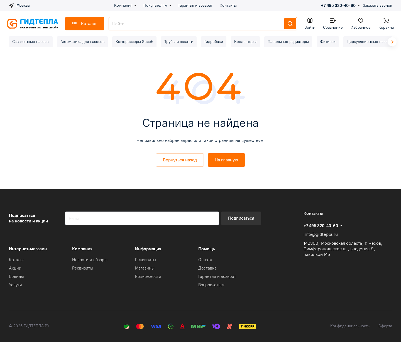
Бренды (16, 276)
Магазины (145, 268)
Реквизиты (82, 268)
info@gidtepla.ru (321, 234)
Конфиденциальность (350, 326)
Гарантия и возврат (217, 276)
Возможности (148, 276)
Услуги (15, 284)
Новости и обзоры (89, 259)
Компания (82, 248)
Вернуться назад (180, 159)
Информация (148, 248)
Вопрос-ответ (211, 284)
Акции (15, 268)
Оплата (205, 259)
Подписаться (241, 218)
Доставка (207, 268)
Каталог (16, 259)
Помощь (206, 248)
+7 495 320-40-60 (338, 5)
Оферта (385, 326)
